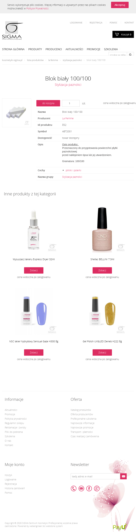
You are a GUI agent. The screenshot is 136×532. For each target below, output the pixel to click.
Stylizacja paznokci (72, 60)
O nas (8, 440)
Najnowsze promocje (82, 427)
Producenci (54, 49)
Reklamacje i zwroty (15, 427)
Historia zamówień (15, 488)
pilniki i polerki (73, 170)
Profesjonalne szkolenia (83, 418)
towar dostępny (70, 138)
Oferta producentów (82, 414)
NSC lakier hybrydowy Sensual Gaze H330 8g (33, 341)
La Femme (53, 60)
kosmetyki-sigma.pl (12, 60)
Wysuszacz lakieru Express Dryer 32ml (34, 259)
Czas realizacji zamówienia (85, 436)
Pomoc (113, 22)
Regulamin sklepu (14, 423)
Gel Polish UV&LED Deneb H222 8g (102, 341)
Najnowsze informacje (83, 423)
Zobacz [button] (34, 270)
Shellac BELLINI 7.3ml (102, 259)
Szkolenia (111, 49)
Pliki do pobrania (14, 432)
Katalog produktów (81, 410)
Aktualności (74, 49)
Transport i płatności (82, 432)
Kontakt (129, 22)
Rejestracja (96, 22)
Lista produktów (35, 60)
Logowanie (76, 22)
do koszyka (48, 103)
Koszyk (126, 34)
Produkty (35, 49)
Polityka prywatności (16, 418)
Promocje (93, 49)
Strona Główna (13, 49)
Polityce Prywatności (37, 8)
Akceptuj (120, 5)
